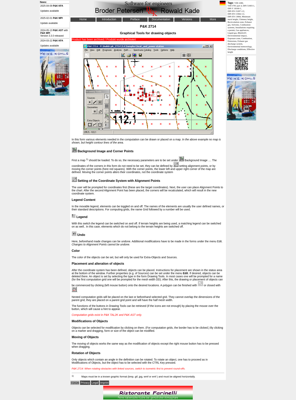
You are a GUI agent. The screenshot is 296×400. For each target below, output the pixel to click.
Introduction (109, 19)
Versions (187, 19)
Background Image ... (195, 160)
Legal (95, 382)
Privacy (85, 382)
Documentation (161, 19)
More (213, 19)
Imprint (104, 382)
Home (83, 19)
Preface (135, 19)
